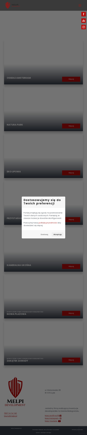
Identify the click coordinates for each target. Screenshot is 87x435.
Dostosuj (44, 234)
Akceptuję (57, 234)
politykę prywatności (48, 222)
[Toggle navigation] (80, 5)
